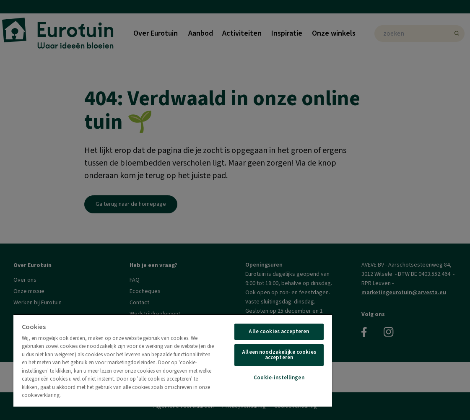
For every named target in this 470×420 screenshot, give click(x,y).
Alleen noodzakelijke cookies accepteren (279, 354)
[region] (172, 360)
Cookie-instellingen (279, 377)
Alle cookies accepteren (279, 331)
